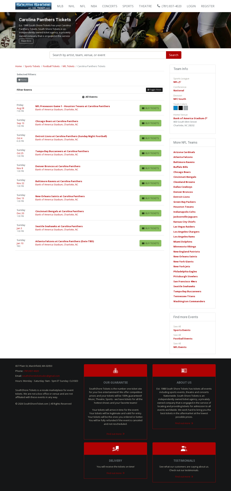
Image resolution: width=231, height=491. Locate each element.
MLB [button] (60, 6)
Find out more (116, 433)
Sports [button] (128, 6)
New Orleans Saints (185, 256)
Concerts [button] (109, 6)
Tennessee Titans (184, 296)
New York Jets (181, 266)
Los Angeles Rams (184, 236)
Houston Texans (183, 206)
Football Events (182, 338)
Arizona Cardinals (184, 152)
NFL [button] (83, 6)
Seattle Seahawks (184, 286)
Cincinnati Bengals (184, 176)
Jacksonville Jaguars (185, 216)
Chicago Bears (182, 172)
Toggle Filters (154, 89)
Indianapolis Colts (184, 211)
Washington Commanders (189, 301)
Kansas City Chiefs (184, 221)
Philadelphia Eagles (185, 271)
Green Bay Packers (184, 201)
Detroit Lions (181, 196)
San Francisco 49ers (185, 281)
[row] (89, 107)
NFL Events (179, 347)
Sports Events (181, 330)
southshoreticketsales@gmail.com (41, 375)
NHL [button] (72, 6)
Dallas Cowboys (182, 186)
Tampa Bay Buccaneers (187, 291)
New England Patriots (186, 251)
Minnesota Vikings (184, 246)
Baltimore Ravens (184, 162)
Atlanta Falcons (183, 157)
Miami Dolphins (182, 241)
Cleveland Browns (184, 182)
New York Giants (183, 261)
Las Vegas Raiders (184, 226)
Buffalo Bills (180, 167)
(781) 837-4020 (169, 6)
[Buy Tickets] (150, 108)
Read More (26, 41)
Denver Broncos (183, 192)
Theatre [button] (145, 6)
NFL (177, 82)
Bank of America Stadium (190, 118)
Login (191, 6)
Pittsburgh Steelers (185, 276)
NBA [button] (94, 6)
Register (207, 6)
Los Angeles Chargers (186, 231)
